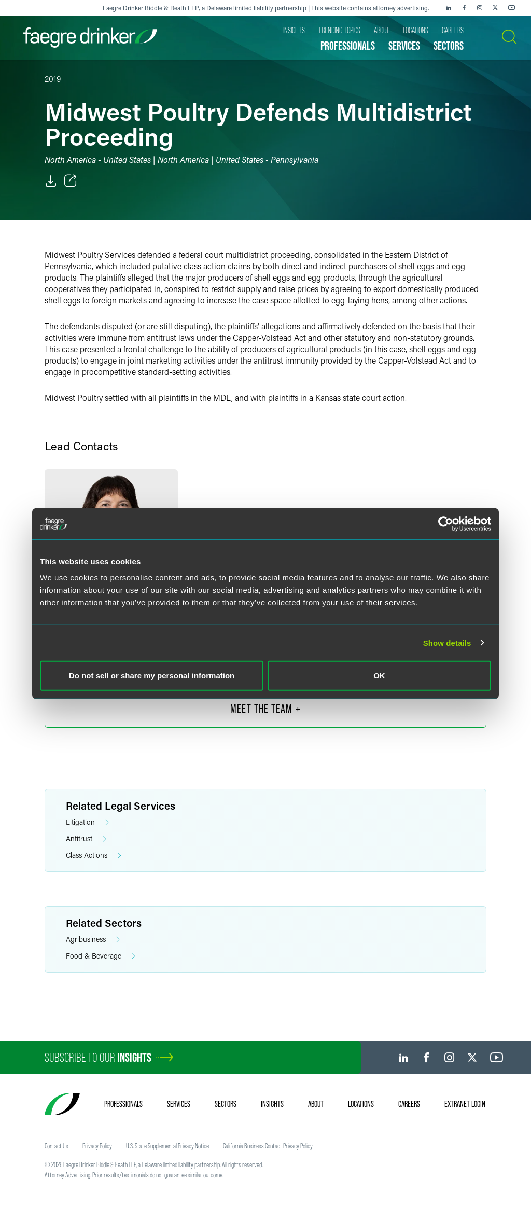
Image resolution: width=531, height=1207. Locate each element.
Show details (447, 642)
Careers (409, 1103)
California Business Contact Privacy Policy (268, 1146)
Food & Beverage (100, 956)
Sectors (225, 1103)
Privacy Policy (97, 1146)
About (316, 1103)
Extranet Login (464, 1103)
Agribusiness (93, 939)
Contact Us (56, 1146)
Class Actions (93, 855)
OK (379, 675)
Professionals (123, 1103)
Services (178, 1103)
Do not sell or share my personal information (151, 675)
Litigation (87, 822)
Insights (272, 1103)
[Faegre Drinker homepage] (90, 37)
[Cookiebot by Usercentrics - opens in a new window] (445, 523)
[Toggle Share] (70, 181)
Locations (361, 1103)
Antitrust (86, 839)
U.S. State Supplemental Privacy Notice (167, 1146)
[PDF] (51, 181)
